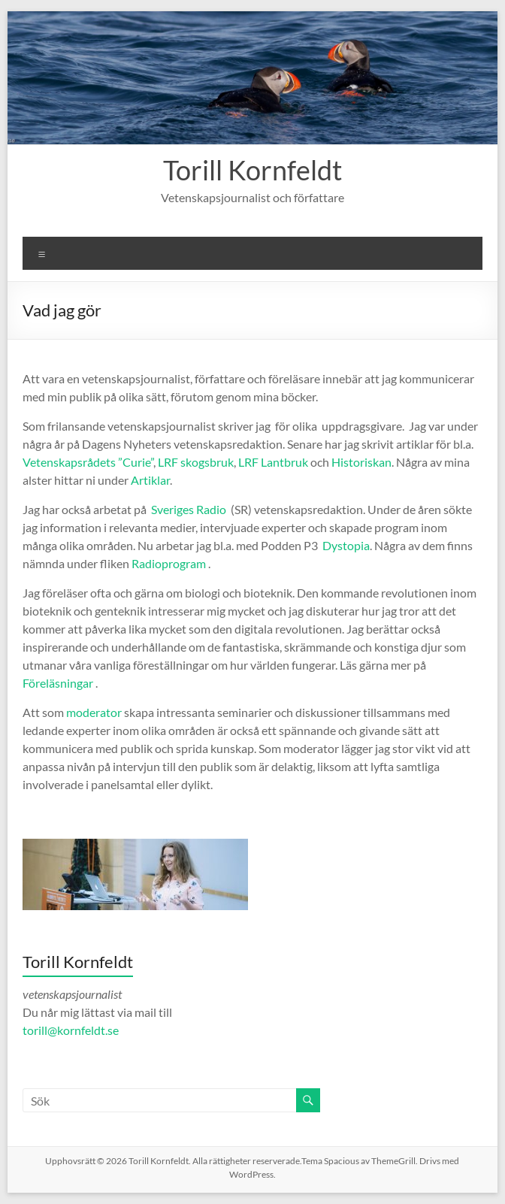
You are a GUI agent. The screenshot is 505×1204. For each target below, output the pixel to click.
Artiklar (150, 480)
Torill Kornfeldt (252, 169)
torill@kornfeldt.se (72, 1030)
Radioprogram (169, 563)
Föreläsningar (58, 683)
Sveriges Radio (188, 509)
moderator (94, 712)
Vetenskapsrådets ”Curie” (88, 462)
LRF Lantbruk (273, 462)
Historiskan (361, 462)
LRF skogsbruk (196, 462)
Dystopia (346, 545)
